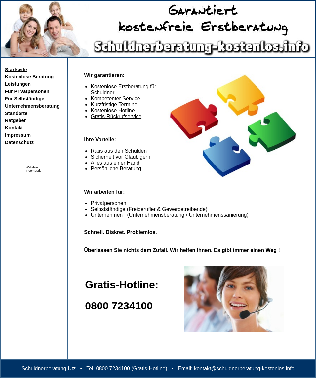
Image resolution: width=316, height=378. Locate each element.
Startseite (16, 69)
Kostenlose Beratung (29, 76)
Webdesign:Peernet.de (34, 169)
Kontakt (14, 127)
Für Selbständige (24, 98)
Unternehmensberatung (32, 106)
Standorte (16, 113)
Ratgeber (15, 120)
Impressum (18, 135)
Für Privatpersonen (27, 91)
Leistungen (18, 84)
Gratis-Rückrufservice (116, 116)
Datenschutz (19, 142)
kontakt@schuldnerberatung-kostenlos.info (244, 368)
